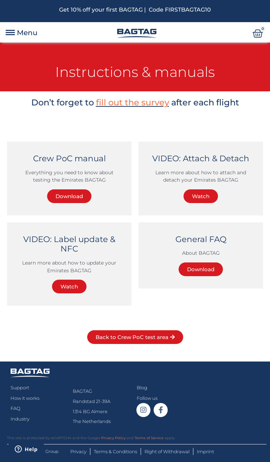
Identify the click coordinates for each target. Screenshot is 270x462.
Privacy (78, 451)
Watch (201, 196)
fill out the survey (132, 102)
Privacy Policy (113, 438)
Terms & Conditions (115, 451)
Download (69, 196)
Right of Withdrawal (166, 451)
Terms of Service (149, 438)
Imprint (205, 451)
